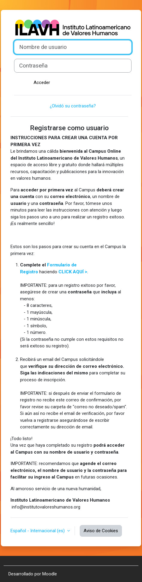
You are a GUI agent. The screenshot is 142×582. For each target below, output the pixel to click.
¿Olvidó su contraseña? (73, 106)
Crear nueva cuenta (104, 82)
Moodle (49, 574)
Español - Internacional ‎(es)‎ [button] (38, 530)
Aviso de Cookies (101, 530)
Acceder (42, 82)
